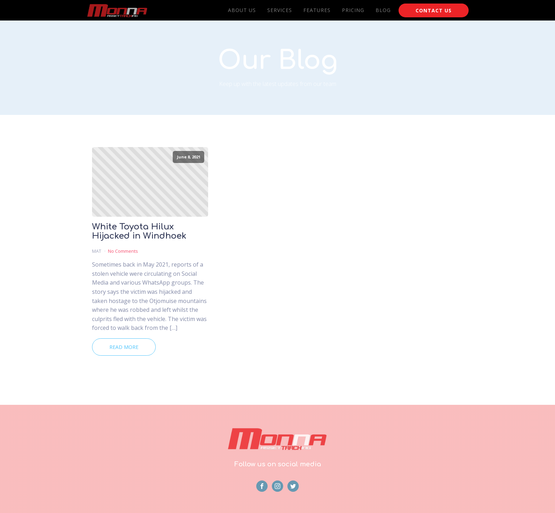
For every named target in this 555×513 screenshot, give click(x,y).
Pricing (353, 10)
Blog (383, 10)
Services (279, 10)
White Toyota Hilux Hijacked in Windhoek (139, 231)
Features (317, 10)
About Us (242, 10)
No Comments (123, 251)
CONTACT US (434, 10)
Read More (123, 347)
